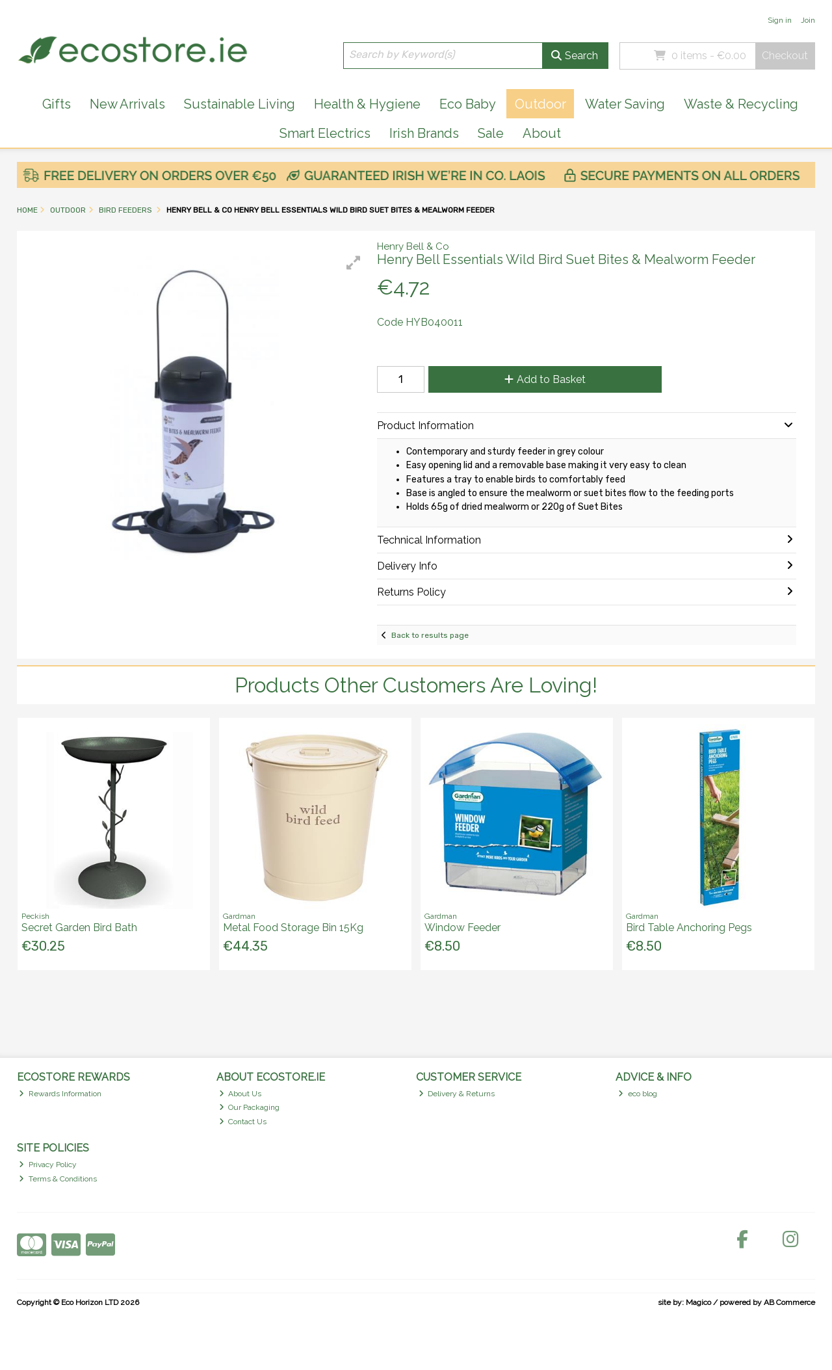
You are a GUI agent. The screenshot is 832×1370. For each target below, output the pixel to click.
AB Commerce (789, 1302)
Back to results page (430, 635)
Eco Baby (467, 104)
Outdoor (540, 104)
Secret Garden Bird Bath (79, 927)
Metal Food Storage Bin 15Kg (293, 927)
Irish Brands (424, 133)
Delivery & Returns (457, 1093)
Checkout (785, 55)
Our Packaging (249, 1107)
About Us (240, 1093)
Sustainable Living (239, 104)
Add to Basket (545, 379)
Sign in (780, 20)
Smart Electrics (325, 133)
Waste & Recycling (741, 104)
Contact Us (243, 1121)
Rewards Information (60, 1093)
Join (808, 20)
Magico (698, 1302)
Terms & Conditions (58, 1178)
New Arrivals (127, 104)
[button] (353, 262)
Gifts (56, 104)
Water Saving (625, 104)
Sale (491, 133)
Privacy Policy (48, 1164)
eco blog (637, 1093)
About (542, 133)
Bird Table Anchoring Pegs (689, 927)
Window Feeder (462, 927)
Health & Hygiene (367, 104)
